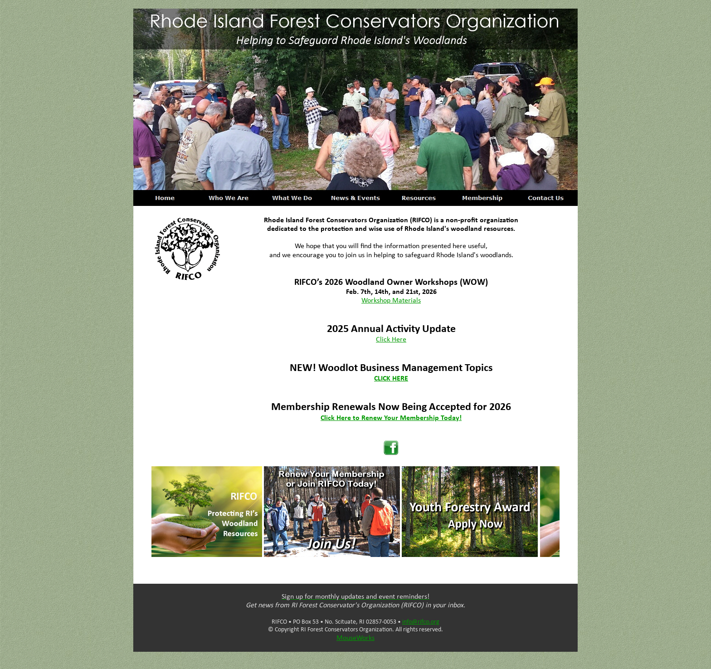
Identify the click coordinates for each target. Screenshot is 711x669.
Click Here (391, 339)
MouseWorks (355, 638)
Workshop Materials (391, 300)
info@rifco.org (420, 622)
